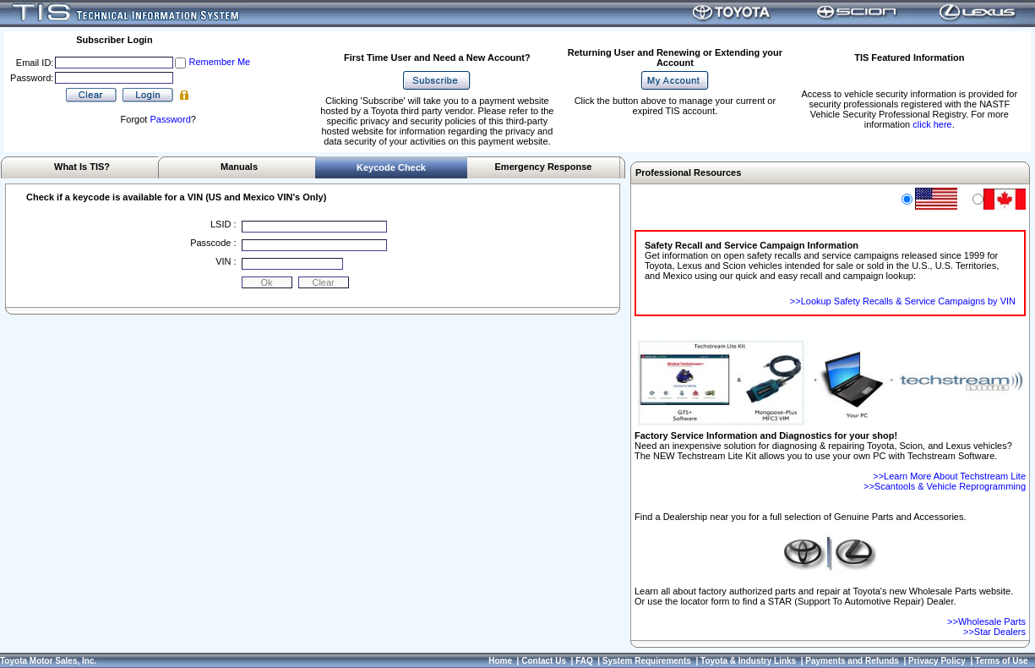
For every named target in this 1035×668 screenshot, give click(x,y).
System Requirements (646, 660)
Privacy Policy (937, 660)
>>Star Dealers (994, 632)
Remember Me (219, 62)
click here (931, 124)
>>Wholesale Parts (986, 621)
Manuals (239, 167)
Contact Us (543, 660)
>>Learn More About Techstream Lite (949, 476)
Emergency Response (543, 167)
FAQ (584, 660)
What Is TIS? (82, 167)
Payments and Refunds (852, 660)
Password (170, 119)
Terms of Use (1001, 660)
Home (500, 660)
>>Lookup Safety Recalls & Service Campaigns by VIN (903, 301)
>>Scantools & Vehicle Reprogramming (944, 486)
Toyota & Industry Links (748, 660)
